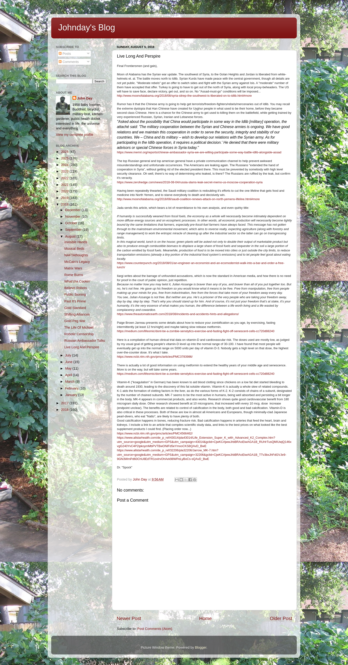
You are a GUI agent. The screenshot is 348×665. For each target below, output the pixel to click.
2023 (65, 171)
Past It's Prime (75, 301)
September (74, 229)
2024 (65, 165)
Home (205, 618)
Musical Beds (74, 248)
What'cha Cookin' (77, 281)
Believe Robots (75, 288)
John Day (84, 98)
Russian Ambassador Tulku (84, 340)
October (71, 223)
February (72, 388)
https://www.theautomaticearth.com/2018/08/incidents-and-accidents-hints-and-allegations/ (178, 314)
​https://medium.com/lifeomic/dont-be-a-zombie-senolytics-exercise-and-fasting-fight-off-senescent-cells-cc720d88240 (195, 373)
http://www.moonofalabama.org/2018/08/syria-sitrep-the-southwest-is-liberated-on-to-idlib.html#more (184, 95)
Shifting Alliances (77, 314)
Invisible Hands (75, 242)
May (68, 368)
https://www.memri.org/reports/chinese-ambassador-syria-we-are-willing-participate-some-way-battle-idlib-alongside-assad (199, 152)
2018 (65, 204)
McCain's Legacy (77, 262)
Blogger (201, 647)
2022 (65, 178)
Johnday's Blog (86, 27)
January (71, 395)
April (69, 375)
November (73, 216)
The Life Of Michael (79, 327)
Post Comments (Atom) (154, 629)
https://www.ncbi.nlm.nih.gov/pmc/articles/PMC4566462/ (155, 433)
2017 (65, 403)
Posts (65, 53)
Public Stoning (75, 294)
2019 (65, 198)
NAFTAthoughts (76, 255)
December (73, 210)
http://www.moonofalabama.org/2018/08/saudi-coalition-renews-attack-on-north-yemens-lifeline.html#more (188, 199)
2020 (65, 191)
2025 (65, 158)
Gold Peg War (74, 321)
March (70, 381)
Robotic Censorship (79, 334)
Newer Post (129, 618)
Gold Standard (75, 308)
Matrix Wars (73, 268)
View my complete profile (74, 134)
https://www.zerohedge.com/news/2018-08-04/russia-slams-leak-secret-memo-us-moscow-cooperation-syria (190, 182)
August (71, 236)
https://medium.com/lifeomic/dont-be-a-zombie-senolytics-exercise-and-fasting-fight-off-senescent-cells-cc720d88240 (195, 331)
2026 (65, 152)
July (68, 355)
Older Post (281, 618)
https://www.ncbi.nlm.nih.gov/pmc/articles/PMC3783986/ (155, 356)
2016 (65, 409)
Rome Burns (73, 275)
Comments (69, 62)
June (69, 362)
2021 (65, 185)
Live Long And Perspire (81, 347)
